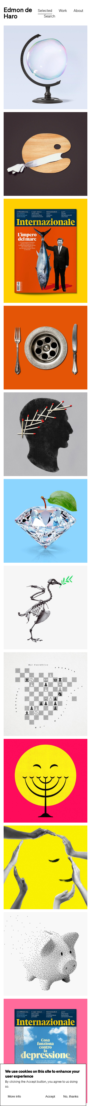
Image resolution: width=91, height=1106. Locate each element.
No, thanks (70, 1098)
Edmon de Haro (18, 13)
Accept (50, 1098)
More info (14, 1098)
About (78, 10)
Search (49, 16)
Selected (45, 10)
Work (63, 10)
